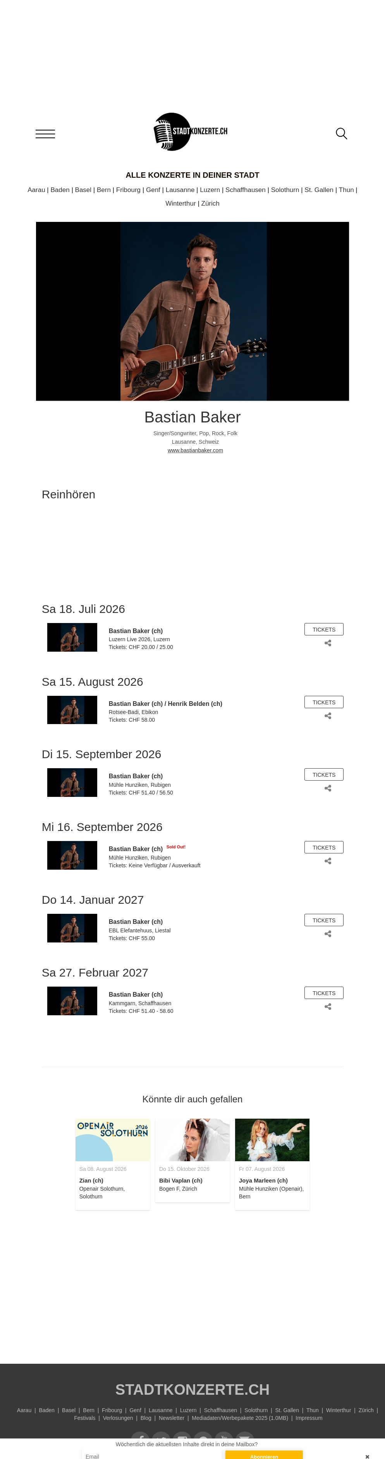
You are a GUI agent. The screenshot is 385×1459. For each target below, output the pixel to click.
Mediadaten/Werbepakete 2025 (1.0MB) (240, 1418)
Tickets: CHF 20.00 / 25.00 (141, 647)
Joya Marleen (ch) (263, 1180)
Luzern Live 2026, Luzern (139, 639)
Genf (153, 190)
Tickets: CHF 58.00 (132, 720)
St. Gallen (318, 190)
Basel (83, 190)
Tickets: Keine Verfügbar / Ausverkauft (155, 865)
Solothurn (285, 190)
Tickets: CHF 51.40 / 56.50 (141, 793)
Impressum (309, 1418)
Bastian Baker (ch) (136, 631)
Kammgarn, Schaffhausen (140, 1003)
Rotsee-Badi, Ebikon (133, 712)
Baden (60, 190)
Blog (146, 1418)
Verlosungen (118, 1418)
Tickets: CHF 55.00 (132, 938)
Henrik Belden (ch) (195, 703)
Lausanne (180, 190)
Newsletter (171, 1418)
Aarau (36, 190)
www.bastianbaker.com (195, 450)
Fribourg (128, 190)
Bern (104, 190)
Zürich (210, 203)
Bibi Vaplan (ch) (181, 1180)
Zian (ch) (91, 1180)
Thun (346, 190)
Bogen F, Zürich (178, 1189)
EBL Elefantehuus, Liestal (140, 930)
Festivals (84, 1418)
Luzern (210, 190)
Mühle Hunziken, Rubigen (140, 785)
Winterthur (180, 203)
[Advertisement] (192, 1282)
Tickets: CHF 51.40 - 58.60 (141, 1011)
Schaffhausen (245, 190)
